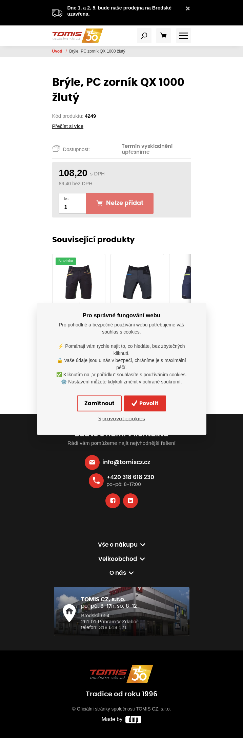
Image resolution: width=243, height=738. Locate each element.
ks (66, 198)
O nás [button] (117, 573)
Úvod (57, 51)
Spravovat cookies (121, 418)
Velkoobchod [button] (117, 559)
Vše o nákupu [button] (118, 545)
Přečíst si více (68, 126)
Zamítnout (99, 403)
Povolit (145, 403)
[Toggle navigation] (144, 35)
